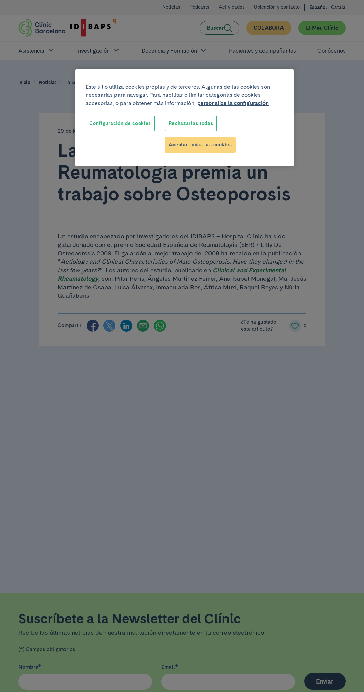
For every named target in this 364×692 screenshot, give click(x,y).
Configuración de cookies (120, 123)
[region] (184, 117)
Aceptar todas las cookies (200, 144)
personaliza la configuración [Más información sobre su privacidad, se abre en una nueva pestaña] (233, 103)
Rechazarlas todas (191, 123)
